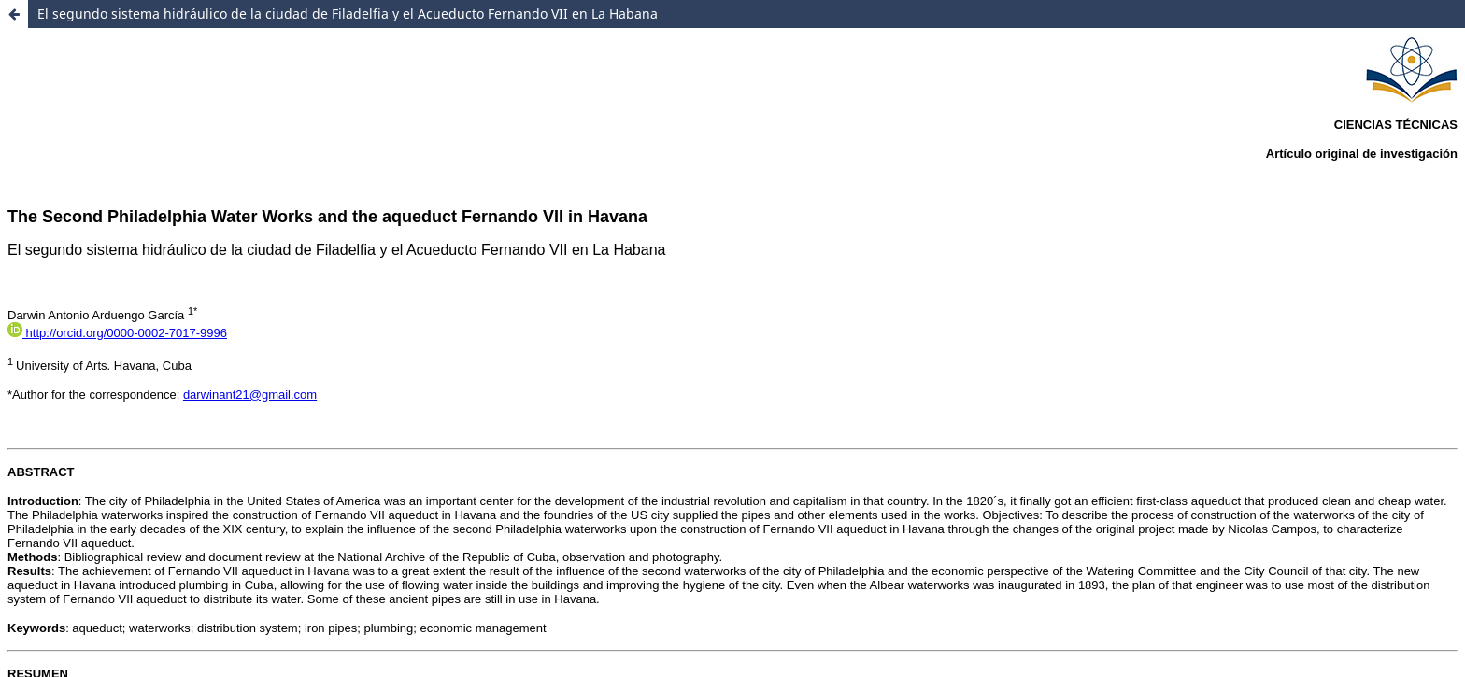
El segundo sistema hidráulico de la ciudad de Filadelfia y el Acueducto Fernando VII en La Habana (347, 13)
